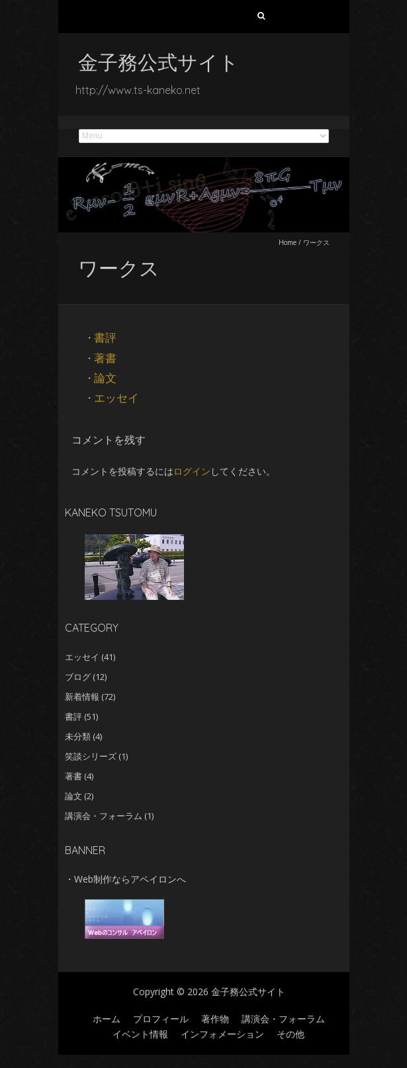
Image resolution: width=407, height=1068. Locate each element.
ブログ (78, 677)
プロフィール (161, 1018)
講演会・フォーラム (103, 816)
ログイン (191, 471)
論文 (105, 377)
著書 (105, 357)
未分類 (78, 736)
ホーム (106, 1018)
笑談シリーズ (90, 756)
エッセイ (116, 397)
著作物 (215, 1018)
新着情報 (82, 697)
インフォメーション (222, 1034)
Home (287, 242)
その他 (290, 1034)
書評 (105, 337)
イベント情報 (140, 1034)
